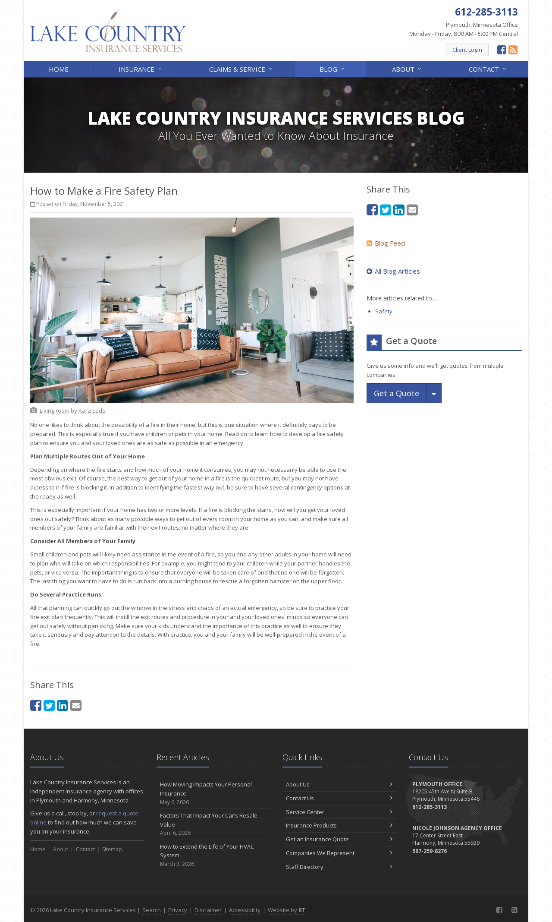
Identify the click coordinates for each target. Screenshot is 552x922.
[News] (513, 49)
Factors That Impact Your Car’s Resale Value (213, 824)
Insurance (141, 68)
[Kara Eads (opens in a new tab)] (91, 410)
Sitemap (112, 849)
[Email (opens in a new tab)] (76, 705)
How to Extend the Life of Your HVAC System (213, 855)
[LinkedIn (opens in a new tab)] (62, 705)
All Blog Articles (393, 271)
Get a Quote (396, 393)
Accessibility (244, 910)
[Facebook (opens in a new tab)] (501, 49)
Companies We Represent (339, 853)
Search (151, 910)
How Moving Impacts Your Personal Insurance (213, 793)
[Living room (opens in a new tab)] (54, 410)
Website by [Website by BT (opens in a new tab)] (286, 910)
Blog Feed (386, 243)
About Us (339, 784)
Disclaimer (208, 910)
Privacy (177, 910)
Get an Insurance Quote (339, 839)
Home (59, 69)
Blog (332, 68)
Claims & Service (241, 68)
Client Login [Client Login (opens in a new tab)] (467, 50)
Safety (383, 311)
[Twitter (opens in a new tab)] (49, 705)
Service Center (339, 812)
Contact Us (339, 798)
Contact (488, 68)
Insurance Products (339, 825)
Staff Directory (339, 867)
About (407, 68)
